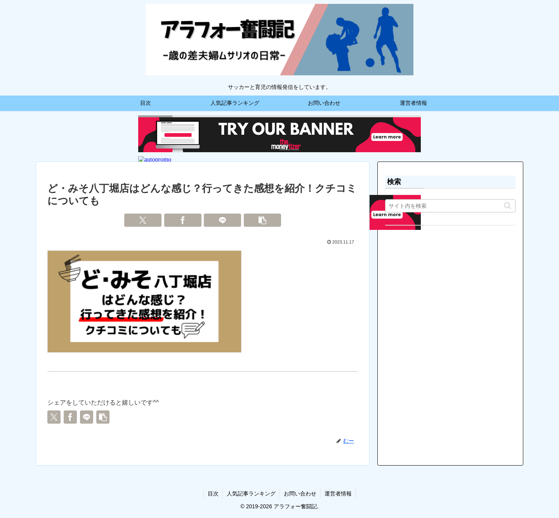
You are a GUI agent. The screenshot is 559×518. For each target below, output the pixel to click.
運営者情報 (338, 493)
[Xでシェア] (142, 220)
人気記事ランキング (251, 493)
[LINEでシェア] (222, 220)
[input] (450, 205)
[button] (262, 220)
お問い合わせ (300, 493)
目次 (213, 493)
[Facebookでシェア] (182, 220)
